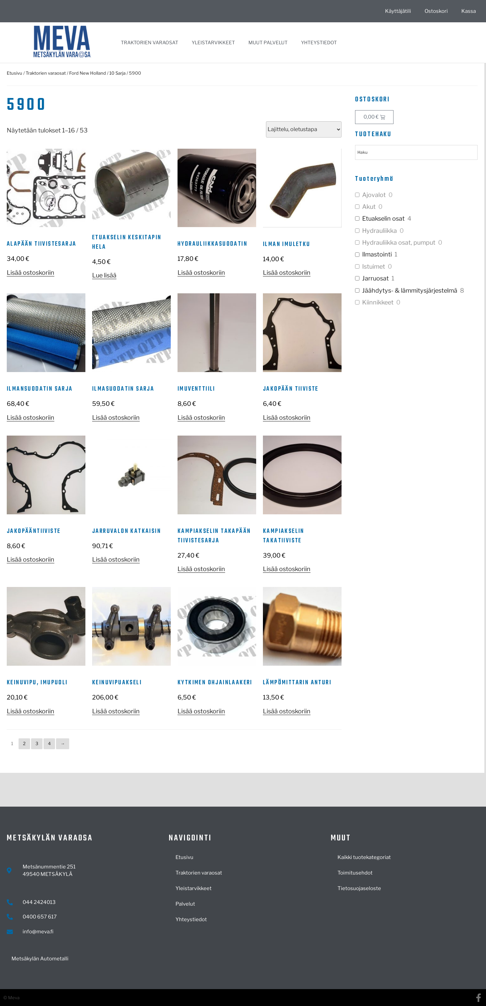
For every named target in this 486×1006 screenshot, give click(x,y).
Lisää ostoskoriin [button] (30, 272)
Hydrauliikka (379, 230)
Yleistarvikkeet (213, 42)
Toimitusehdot (355, 873)
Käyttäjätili (398, 11)
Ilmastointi (377, 254)
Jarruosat (375, 278)
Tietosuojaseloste (359, 888)
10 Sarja (117, 73)
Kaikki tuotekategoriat (364, 857)
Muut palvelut (268, 42)
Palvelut (185, 904)
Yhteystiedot (319, 42)
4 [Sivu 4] (49, 743)
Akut (369, 206)
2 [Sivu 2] (24, 743)
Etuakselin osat (383, 218)
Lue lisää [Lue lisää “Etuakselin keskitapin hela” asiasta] (104, 275)
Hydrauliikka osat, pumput (398, 242)
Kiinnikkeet (378, 302)
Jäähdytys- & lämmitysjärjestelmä (409, 290)
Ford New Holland (87, 73)
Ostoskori (436, 11)
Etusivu (14, 73)
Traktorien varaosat (149, 42)
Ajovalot (374, 194)
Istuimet (373, 266)
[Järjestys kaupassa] (304, 129)
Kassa (468, 11)
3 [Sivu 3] (36, 743)
